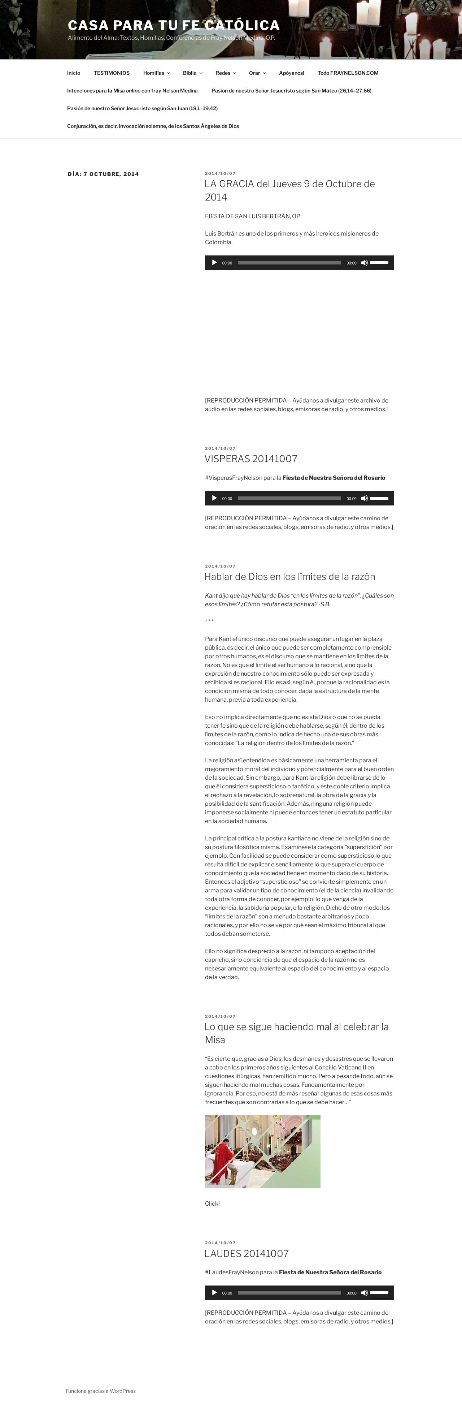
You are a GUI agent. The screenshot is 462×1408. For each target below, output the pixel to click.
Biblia (193, 73)
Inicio (73, 73)
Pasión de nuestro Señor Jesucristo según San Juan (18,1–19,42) (142, 108)
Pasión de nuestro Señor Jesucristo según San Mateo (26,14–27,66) (291, 90)
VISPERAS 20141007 (250, 458)
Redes (226, 73)
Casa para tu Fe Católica (174, 25)
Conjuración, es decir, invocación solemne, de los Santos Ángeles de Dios (153, 126)
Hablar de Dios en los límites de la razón (289, 576)
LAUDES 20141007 (246, 1253)
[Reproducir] (214, 262)
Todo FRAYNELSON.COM (348, 73)
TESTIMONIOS (112, 73)
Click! (212, 1203)
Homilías (157, 73)
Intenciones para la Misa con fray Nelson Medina (132, 90)
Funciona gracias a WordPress (101, 1391)
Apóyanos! (291, 73)
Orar (258, 73)
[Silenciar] (364, 262)
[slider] (289, 262)
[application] (299, 262)
